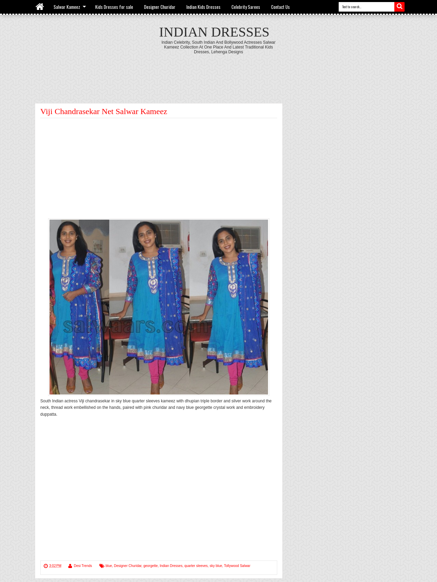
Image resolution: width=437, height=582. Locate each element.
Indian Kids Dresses (203, 6)
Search (399, 7)
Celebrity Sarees (245, 6)
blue (108, 566)
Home (40, 7)
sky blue (216, 566)
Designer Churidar (159, 6)
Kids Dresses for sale (114, 6)
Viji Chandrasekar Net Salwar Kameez (103, 111)
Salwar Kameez (67, 6)
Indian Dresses (214, 32)
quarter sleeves (196, 566)
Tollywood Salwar (237, 566)
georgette (150, 566)
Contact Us (280, 6)
